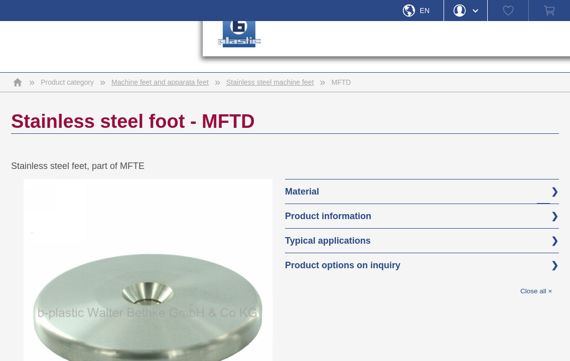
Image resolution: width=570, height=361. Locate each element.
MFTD (341, 82)
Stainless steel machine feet (270, 82)
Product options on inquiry (342, 265)
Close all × (536, 291)
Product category (67, 82)
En (425, 11)
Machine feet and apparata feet (160, 82)
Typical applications (328, 241)
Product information (328, 216)
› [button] (429, 47)
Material (302, 192)
